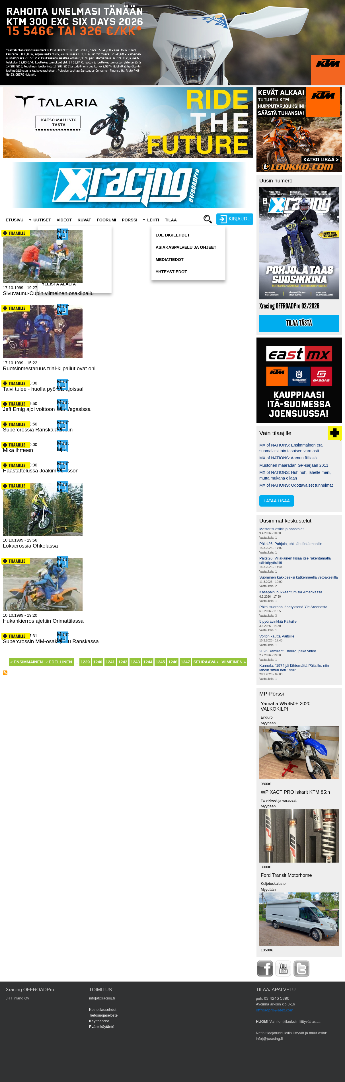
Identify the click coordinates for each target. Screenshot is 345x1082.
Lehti (153, 220)
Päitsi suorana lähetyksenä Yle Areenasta (293, 607)
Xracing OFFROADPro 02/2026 (289, 306)
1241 (110, 661)
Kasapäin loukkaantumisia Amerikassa (290, 592)
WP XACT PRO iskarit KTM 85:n (295, 792)
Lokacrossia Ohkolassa (30, 546)
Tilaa (171, 220)
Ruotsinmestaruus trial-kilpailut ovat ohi (49, 368)
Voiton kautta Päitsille (276, 636)
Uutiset (42, 220)
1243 (135, 661)
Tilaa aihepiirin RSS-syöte (5, 672)
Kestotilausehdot (102, 1009)
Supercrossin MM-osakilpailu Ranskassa (51, 641)
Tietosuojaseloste (103, 1015)
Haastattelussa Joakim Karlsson (41, 471)
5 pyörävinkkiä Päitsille (278, 621)
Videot (64, 220)
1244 (148, 662)
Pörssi (129, 220)
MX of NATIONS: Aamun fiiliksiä (288, 458)
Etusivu (14, 220)
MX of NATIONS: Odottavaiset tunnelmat (296, 485)
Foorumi (106, 220)
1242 (123, 661)
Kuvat (84, 220)
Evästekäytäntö (101, 1027)
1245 (160, 661)
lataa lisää (277, 501)
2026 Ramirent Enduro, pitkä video (287, 651)
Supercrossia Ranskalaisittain (38, 430)
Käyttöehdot (99, 1021)
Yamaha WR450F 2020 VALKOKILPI (286, 706)
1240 (98, 661)
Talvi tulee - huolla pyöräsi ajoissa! (43, 389)
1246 (173, 661)
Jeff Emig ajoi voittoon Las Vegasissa (47, 409)
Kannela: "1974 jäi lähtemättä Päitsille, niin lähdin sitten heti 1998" (294, 667)
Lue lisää (13, 302)
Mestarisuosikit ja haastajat (281, 529)
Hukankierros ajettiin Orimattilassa (43, 621)
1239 (85, 661)
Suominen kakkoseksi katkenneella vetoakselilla (298, 577)
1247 (185, 661)
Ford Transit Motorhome (286, 875)
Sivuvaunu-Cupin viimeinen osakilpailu (48, 293)
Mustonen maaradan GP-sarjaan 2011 (293, 465)
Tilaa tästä (299, 323)
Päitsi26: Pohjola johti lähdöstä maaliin (290, 544)
